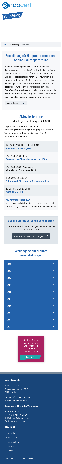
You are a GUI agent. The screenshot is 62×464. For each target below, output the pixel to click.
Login (10, 450)
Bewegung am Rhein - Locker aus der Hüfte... (27, 159)
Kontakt (11, 433)
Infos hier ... (30, 357)
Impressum (13, 437)
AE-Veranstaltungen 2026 (18, 199)
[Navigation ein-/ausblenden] (57, 5)
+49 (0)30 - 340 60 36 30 (19, 397)
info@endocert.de (20, 400)
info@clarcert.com (20, 418)
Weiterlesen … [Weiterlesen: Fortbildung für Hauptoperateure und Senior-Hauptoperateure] (13, 103)
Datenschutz (13, 442)
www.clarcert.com (18, 421)
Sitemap (11, 446)
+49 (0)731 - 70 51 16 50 (19, 414)
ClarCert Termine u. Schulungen (29, 236)
